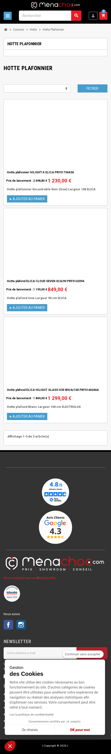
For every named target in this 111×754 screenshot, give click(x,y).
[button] (10, 746)
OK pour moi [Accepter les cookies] (80, 730)
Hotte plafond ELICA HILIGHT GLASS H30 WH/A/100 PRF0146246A (53, 390)
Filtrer (92, 88)
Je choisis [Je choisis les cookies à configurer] (30, 730)
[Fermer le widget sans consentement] (83, 654)
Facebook (8, 624)
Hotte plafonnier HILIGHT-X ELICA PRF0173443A (40, 172)
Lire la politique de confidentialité (31, 714)
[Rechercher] (50, 16)
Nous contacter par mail (20, 578)
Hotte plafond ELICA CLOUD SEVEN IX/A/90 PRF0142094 (45, 281)
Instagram (21, 624)
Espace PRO (47, 578)
